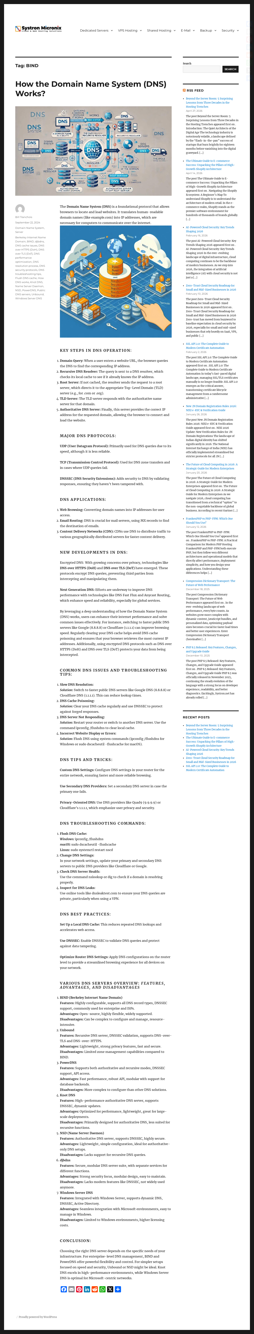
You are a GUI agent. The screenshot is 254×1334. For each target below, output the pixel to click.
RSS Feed (195, 90)
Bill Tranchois (23, 217)
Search (187, 63)
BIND (30, 241)
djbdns (39, 241)
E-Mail (185, 30)
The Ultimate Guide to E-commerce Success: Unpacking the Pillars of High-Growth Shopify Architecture (210, 165)
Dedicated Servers (94, 30)
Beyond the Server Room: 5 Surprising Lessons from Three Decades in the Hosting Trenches (209, 102)
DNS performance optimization (27, 257)
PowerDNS (29, 290)
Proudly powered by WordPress (38, 1317)
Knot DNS (36, 282)
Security (228, 30)
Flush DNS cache (26, 278)
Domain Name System (29, 227)
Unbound (38, 294)
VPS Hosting (127, 30)
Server (19, 231)
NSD (18, 290)
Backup (206, 30)
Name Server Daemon (29, 286)
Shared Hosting (159, 30)
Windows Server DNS (28, 298)
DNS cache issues (26, 245)
